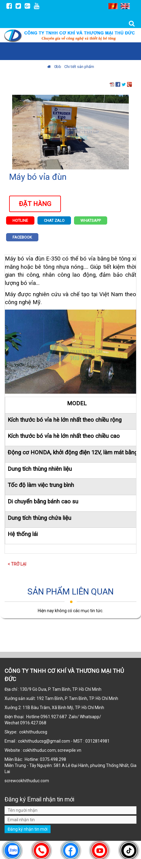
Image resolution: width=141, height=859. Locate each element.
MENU (130, 51)
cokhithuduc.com (33, 780)
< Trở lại (17, 564)
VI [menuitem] (113, 6)
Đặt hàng (35, 204)
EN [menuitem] (125, 6)
